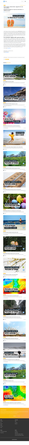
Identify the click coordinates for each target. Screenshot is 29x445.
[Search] (22, 1)
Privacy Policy (2, 432)
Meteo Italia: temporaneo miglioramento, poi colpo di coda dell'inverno (12, 402)
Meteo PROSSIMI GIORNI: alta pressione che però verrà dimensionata (12, 189)
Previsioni (1, 421)
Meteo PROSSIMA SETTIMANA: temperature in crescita (10, 103)
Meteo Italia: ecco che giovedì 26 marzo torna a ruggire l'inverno (11, 359)
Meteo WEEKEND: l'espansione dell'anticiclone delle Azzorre (10, 338)
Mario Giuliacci (7, 52)
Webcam (1, 423)
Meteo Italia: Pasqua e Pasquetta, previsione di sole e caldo (10, 232)
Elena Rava (5, 170)
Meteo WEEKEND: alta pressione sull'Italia (8, 81)
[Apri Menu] (25, 1)
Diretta (1, 427)
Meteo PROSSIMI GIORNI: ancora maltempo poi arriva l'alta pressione (12, 210)
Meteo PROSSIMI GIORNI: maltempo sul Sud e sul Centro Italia (11, 253)
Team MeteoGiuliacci (6, 234)
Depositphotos (9, 48)
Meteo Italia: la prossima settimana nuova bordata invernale (11, 295)
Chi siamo (16, 422)
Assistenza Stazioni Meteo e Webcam (19, 435)
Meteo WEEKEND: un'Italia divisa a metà (8, 380)
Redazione (16, 423)
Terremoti (1, 426)
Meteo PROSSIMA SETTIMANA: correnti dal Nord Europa (10, 274)
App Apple (16, 431)
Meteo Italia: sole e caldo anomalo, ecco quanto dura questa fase (11, 125)
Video (15, 421)
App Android (16, 432)
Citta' (1, 422)
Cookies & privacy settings (3, 431)
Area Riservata (15, 439)
